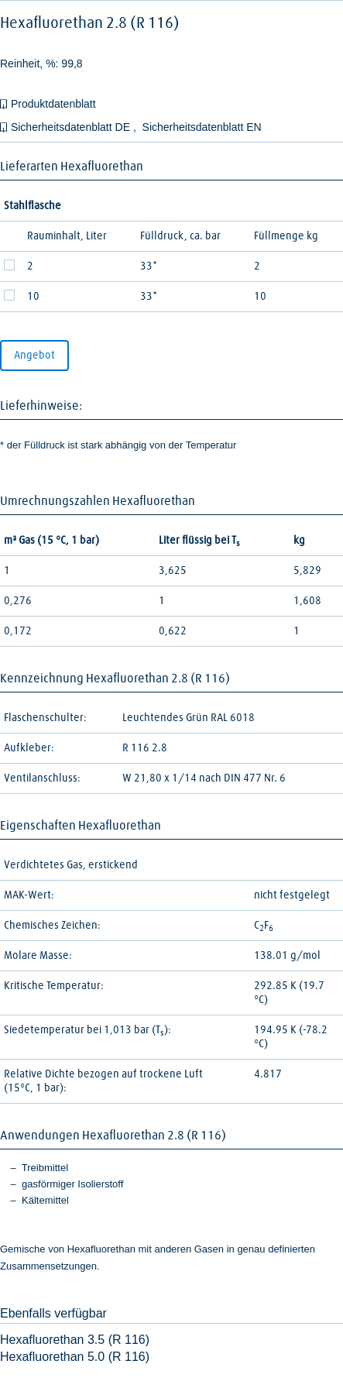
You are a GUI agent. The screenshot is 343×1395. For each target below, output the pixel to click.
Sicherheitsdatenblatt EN (202, 127)
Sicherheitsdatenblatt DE (72, 127)
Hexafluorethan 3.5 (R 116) (74, 1339)
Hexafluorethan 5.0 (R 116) (74, 1356)
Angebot (34, 355)
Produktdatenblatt (53, 104)
